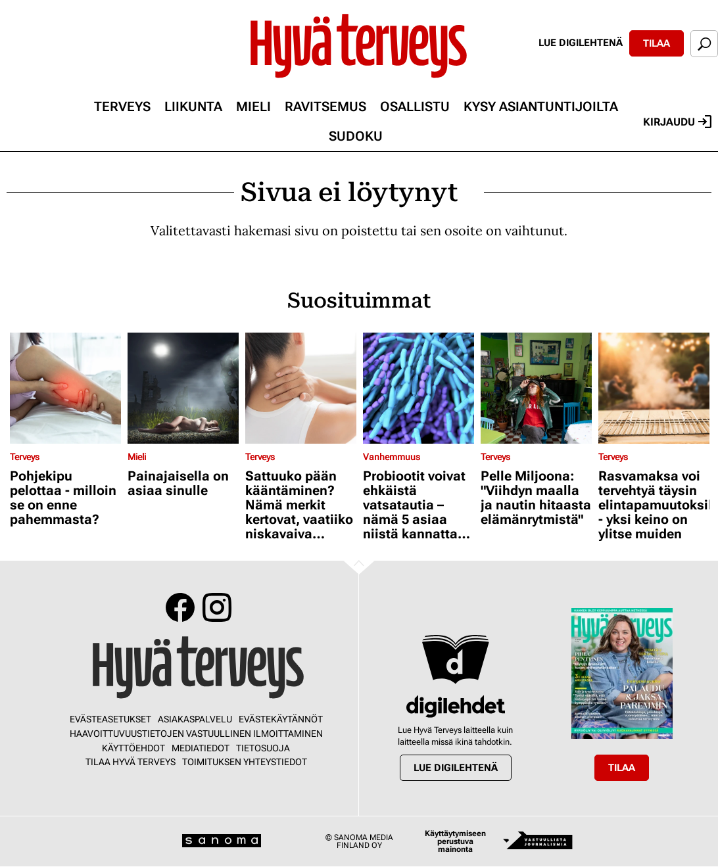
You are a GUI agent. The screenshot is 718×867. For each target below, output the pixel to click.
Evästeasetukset (110, 719)
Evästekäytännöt (281, 719)
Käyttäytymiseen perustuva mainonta (455, 841)
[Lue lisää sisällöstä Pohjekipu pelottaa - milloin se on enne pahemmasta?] (65, 388)
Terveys (122, 106)
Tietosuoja (263, 748)
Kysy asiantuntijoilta (541, 106)
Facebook (180, 607)
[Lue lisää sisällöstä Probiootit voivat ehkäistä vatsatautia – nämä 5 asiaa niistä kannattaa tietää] (418, 388)
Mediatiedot (200, 748)
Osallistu (415, 106)
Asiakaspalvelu (195, 719)
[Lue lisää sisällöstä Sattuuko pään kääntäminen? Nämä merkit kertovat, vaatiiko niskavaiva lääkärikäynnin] (300, 388)
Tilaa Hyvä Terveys (130, 762)
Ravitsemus (325, 106)
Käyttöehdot (133, 748)
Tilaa (656, 43)
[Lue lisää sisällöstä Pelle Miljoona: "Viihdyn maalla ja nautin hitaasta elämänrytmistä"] (536, 388)
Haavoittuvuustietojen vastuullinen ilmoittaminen (196, 733)
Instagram (217, 607)
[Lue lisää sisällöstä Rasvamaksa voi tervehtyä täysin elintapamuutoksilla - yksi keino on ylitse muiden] (653, 388)
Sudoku (356, 136)
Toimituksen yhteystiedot (244, 762)
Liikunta (193, 106)
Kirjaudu (677, 121)
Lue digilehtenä (580, 43)
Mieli (253, 106)
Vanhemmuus (391, 457)
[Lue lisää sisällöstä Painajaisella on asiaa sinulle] (183, 388)
